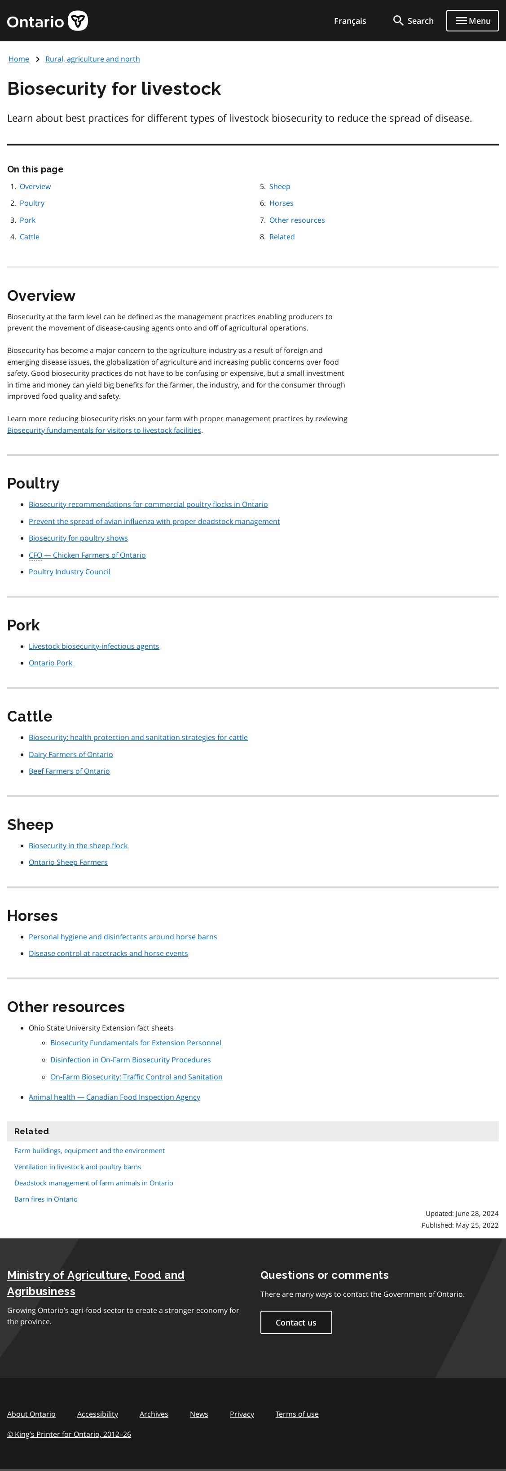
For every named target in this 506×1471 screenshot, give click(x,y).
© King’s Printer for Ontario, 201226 (69, 1434)
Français (350, 20)
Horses (281, 203)
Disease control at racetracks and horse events (108, 953)
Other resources (297, 220)
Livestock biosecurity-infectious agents (94, 646)
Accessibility (97, 1414)
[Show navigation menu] (472, 20)
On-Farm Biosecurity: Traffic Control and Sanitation (136, 1077)
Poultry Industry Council (69, 572)
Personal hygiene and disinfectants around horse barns (123, 937)
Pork (27, 220)
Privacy (242, 1414)
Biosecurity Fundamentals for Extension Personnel (135, 1043)
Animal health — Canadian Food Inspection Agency (114, 1097)
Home (19, 59)
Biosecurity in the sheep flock (78, 845)
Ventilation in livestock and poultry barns (77, 1166)
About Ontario (31, 1414)
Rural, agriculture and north (92, 59)
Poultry (32, 203)
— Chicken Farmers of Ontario (87, 555)
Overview (35, 186)
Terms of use (297, 1414)
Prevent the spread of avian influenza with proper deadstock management (154, 521)
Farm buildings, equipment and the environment (89, 1150)
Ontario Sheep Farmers (68, 862)
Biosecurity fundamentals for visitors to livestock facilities (104, 430)
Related (282, 237)
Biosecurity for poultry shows (78, 538)
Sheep (279, 186)
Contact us (296, 1322)
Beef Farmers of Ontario (69, 771)
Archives (154, 1414)
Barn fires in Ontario (46, 1198)
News (199, 1414)
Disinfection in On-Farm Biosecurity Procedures (130, 1060)
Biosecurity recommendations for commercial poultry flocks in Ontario (148, 504)
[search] (412, 20)
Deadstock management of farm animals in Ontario (93, 1182)
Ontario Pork (50, 663)
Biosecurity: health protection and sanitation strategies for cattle (138, 737)
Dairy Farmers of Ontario (71, 754)
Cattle (30, 237)
